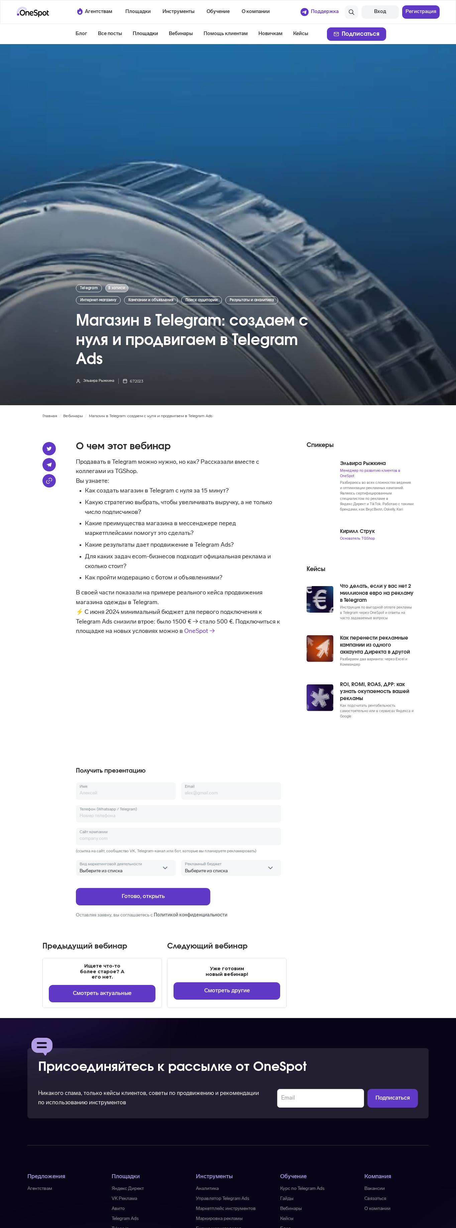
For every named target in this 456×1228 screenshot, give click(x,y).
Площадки (145, 33)
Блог (81, 33)
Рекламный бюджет (203, 864)
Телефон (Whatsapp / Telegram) (108, 809)
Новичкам (270, 33)
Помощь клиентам (226, 33)
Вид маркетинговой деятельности (111, 864)
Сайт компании (94, 832)
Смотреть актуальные (102, 993)
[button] (138, 12)
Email (190, 787)
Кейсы (300, 33)
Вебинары (181, 33)
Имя (83, 787)
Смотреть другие (227, 991)
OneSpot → (199, 631)
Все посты (110, 33)
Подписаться (360, 34)
